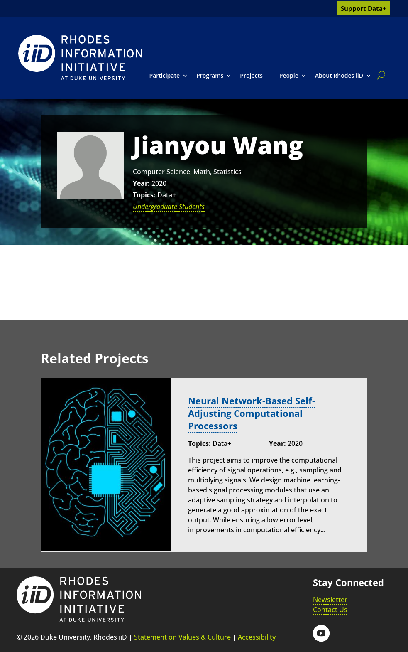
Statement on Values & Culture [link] (182, 636)
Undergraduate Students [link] (169, 206)
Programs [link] (209, 75)
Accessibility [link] (257, 636)
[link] (80, 57)
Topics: (144, 194)
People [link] (288, 75)
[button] (321, 632)
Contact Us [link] (330, 608)
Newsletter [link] (330, 598)
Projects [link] (251, 75)
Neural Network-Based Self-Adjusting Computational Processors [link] (251, 412)
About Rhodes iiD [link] (339, 75)
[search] (379, 75)
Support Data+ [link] (363, 8)
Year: (141, 183)
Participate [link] (164, 75)
